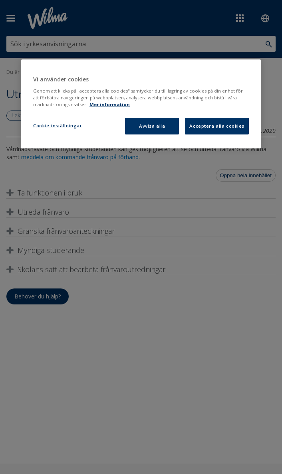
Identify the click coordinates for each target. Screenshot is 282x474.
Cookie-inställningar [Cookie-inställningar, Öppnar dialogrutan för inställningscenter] (57, 125)
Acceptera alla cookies (216, 126)
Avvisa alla (152, 126)
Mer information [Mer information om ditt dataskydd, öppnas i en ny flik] (109, 104)
